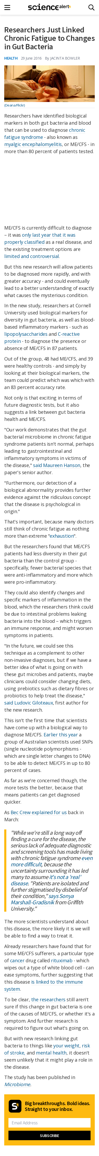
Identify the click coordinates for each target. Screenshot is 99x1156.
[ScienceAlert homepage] (49, 7)
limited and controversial (31, 256)
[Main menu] (8, 7)
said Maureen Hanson (56, 465)
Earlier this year (61, 734)
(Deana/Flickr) (14, 105)
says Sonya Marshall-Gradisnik (42, 899)
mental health (51, 1053)
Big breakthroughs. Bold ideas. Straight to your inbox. (57, 1106)
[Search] (91, 7)
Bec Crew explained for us (39, 812)
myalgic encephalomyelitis (33, 144)
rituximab (61, 960)
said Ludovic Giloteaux (28, 703)
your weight (66, 1045)
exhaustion (62, 536)
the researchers (48, 999)
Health (11, 58)
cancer (17, 960)
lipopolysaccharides (25, 334)
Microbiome (17, 1084)
